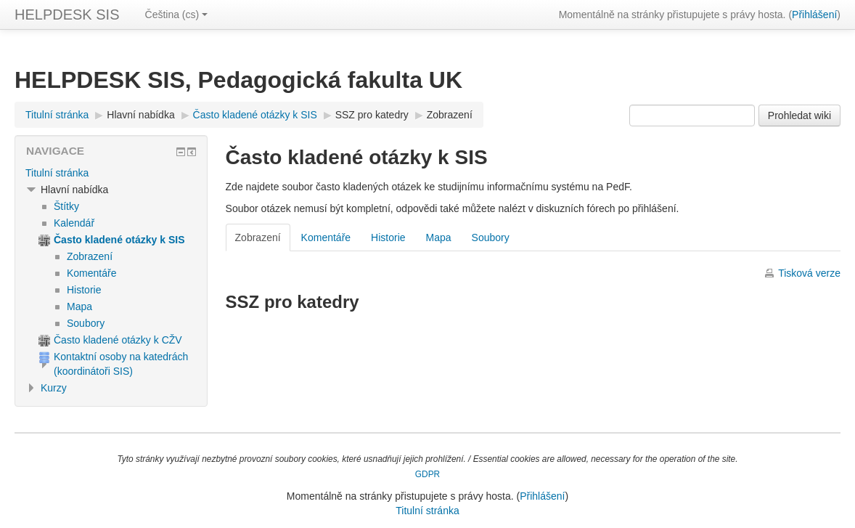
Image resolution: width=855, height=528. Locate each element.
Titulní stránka (57, 173)
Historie (388, 237)
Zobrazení (449, 115)
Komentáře (326, 237)
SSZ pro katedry (372, 115)
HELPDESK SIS (67, 15)
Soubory (491, 237)
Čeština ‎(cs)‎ (176, 14)
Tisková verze (809, 273)
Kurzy (54, 388)
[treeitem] (111, 173)
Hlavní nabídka (140, 115)
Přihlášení (814, 14)
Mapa (438, 237)
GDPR (427, 474)
